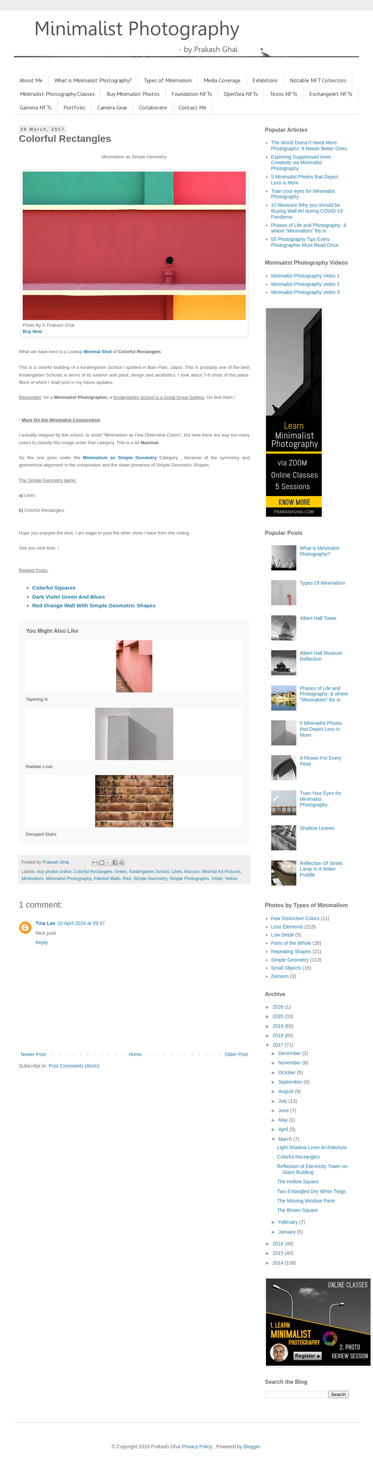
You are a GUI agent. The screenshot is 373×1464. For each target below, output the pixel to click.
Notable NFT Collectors (318, 80)
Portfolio (74, 107)
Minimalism (33, 878)
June (284, 1110)
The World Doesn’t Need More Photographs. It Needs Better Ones (309, 145)
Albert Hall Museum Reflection (321, 656)
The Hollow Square (298, 1181)
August (286, 1091)
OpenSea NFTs (241, 93)
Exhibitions (265, 80)
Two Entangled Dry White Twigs (311, 1191)
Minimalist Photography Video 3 (305, 292)
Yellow (230, 878)
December (290, 1053)
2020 (279, 1016)
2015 (279, 1253)
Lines (177, 871)
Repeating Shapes (291, 951)
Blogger (252, 1446)
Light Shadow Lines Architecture (312, 1147)
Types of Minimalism (168, 80)
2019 (279, 1026)
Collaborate (153, 107)
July (283, 1101)
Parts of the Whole (291, 943)
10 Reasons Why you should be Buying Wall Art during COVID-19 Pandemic (307, 211)
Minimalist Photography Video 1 (305, 276)
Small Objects (286, 968)
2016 (279, 1243)
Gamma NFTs (36, 107)
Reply (42, 942)
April (283, 1129)
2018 (279, 1035)
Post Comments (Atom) (74, 1066)
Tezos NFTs (283, 93)
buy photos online (54, 871)
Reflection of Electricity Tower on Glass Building (312, 1169)
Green (121, 871)
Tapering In (37, 699)
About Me (31, 80)
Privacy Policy (198, 1446)
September (290, 1082)
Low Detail (282, 935)
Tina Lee (45, 923)
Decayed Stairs (41, 834)
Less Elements (287, 927)
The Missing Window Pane (306, 1201)
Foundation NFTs (192, 93)
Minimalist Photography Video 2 (305, 284)
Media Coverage (222, 80)
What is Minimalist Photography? (93, 80)
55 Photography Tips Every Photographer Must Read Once (305, 242)
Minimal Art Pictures (221, 871)
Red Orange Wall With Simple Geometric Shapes (94, 605)
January (287, 1232)
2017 (279, 1045)
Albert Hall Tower (318, 618)
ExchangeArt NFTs (330, 93)
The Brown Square (297, 1210)
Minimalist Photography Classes (57, 93)
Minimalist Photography (68, 878)
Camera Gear (112, 107)
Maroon (191, 871)
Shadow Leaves (317, 828)
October (287, 1072)
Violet (216, 878)
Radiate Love (39, 766)
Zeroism (280, 976)
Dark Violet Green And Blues (68, 597)
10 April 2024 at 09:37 (81, 923)
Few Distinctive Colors (295, 918)
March (285, 1139)
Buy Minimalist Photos (133, 93)
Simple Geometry (150, 878)
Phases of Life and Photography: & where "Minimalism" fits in (309, 228)
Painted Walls (107, 878)
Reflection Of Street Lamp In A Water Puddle (321, 869)
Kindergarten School (149, 871)
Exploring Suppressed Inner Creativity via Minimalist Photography (301, 163)
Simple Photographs (189, 878)
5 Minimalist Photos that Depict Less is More (321, 729)
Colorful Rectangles (93, 871)
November (290, 1062)
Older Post (236, 1054)
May (283, 1120)
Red (127, 878)
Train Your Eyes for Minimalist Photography (320, 799)
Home (135, 1054)
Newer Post (33, 1054)
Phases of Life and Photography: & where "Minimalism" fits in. (324, 694)
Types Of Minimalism (322, 583)
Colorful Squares (54, 588)
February (288, 1222)
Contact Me (192, 107)
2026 (279, 1007)
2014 (279, 1263)
